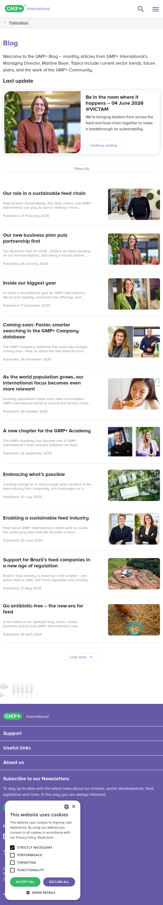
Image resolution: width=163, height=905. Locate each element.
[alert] (42, 850)
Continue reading (103, 145)
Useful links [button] (17, 747)
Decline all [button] (59, 882)
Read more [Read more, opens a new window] (46, 837)
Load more (78, 657)
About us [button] (13, 762)
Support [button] (12, 733)
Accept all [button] (25, 882)
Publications (18, 23)
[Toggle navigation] (155, 9)
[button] (42, 892)
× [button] (73, 807)
